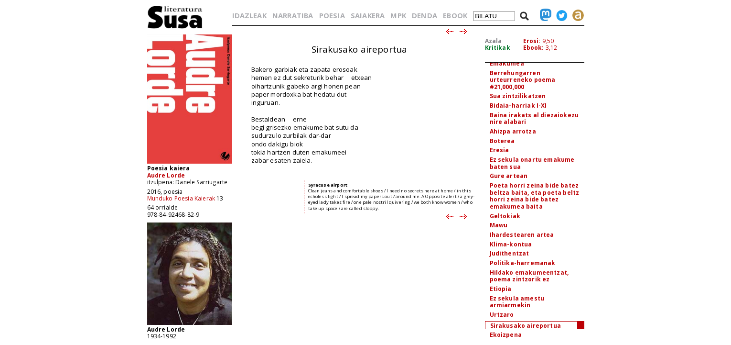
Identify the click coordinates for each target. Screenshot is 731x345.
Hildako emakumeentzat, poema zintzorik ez (529, 276)
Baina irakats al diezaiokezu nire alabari (534, 118)
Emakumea (507, 63)
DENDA (424, 15)
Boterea (502, 141)
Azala (493, 41)
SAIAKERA (368, 15)
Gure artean (509, 176)
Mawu (499, 225)
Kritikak (497, 48)
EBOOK (455, 15)
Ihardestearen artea (522, 235)
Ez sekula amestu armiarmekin (517, 302)
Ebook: (533, 48)
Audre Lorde (166, 175)
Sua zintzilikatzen (518, 96)
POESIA (332, 15)
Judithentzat (509, 253)
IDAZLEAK (249, 15)
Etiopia (501, 289)
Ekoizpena (506, 335)
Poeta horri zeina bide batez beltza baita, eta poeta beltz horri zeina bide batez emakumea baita (535, 196)
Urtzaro (502, 315)
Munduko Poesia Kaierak (181, 198)
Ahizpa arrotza (513, 131)
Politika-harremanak (523, 263)
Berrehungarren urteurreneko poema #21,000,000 (523, 80)
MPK (398, 15)
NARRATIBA (292, 15)
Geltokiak (505, 216)
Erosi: (532, 41)
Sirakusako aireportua (525, 326)
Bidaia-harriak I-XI (518, 105)
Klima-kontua (511, 244)
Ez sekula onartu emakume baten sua (532, 163)
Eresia (499, 150)
